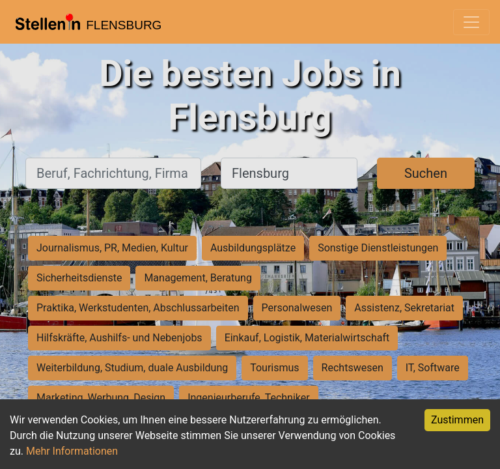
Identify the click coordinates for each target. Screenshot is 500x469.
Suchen (425, 173)
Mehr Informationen (72, 451)
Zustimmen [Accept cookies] (457, 420)
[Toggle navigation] (471, 22)
